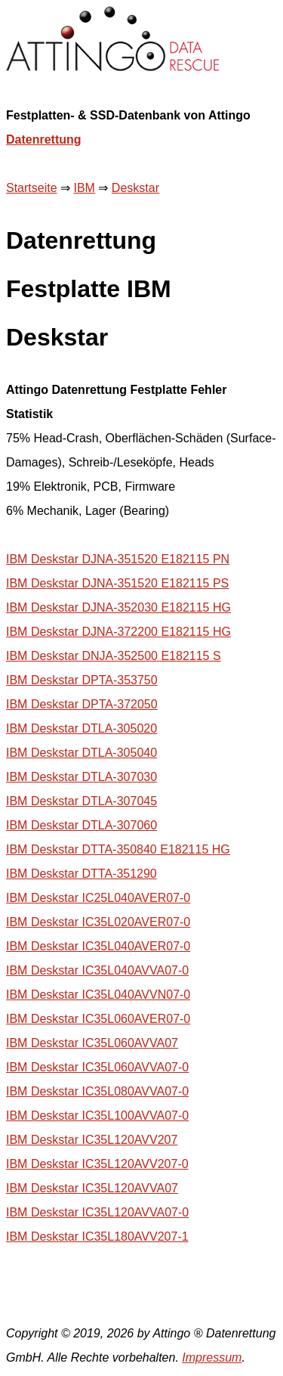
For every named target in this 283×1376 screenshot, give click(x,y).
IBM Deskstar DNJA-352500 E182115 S (113, 655)
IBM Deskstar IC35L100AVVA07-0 (97, 1115)
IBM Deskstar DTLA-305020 (81, 728)
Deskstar (135, 187)
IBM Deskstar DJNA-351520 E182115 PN (117, 559)
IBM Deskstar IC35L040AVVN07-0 (98, 994)
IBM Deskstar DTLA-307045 (81, 801)
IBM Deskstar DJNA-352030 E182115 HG (118, 607)
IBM (83, 187)
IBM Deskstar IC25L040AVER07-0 (98, 897)
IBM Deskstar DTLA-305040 (81, 752)
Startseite (31, 187)
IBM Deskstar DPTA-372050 (82, 704)
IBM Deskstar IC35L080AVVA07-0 (97, 1091)
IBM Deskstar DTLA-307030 (81, 776)
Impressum (211, 1357)
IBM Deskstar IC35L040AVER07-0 (98, 946)
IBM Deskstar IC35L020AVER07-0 (98, 922)
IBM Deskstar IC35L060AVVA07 (92, 1043)
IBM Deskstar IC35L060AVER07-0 (98, 1018)
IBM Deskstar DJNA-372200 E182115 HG (118, 631)
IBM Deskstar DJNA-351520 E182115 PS (117, 583)
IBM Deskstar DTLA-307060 (81, 825)
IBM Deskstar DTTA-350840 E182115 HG (118, 849)
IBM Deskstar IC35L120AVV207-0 (97, 1164)
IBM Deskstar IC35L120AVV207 (91, 1139)
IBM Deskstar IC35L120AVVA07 (92, 1188)
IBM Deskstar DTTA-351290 (81, 873)
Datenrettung (44, 139)
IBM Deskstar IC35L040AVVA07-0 (97, 970)
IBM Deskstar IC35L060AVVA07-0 (97, 1067)
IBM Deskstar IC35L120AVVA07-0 (97, 1212)
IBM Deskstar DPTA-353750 (82, 680)
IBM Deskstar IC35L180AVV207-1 (97, 1236)
